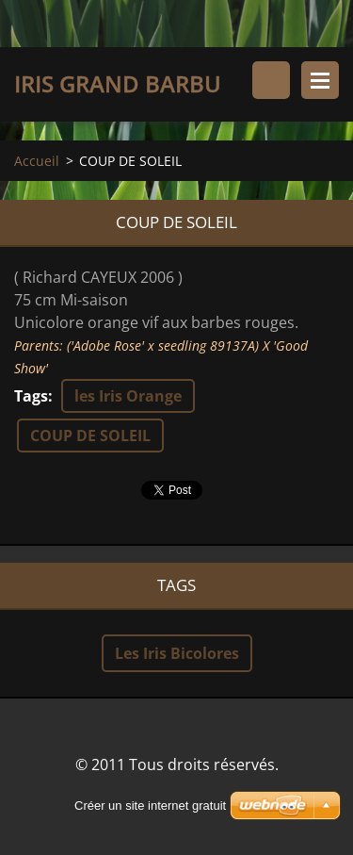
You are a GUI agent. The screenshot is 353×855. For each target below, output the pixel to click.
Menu (320, 80)
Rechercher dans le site (271, 80)
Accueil (36, 161)
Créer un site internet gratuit (150, 805)
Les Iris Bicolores (177, 653)
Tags (31, 396)
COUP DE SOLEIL (90, 435)
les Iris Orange (128, 396)
